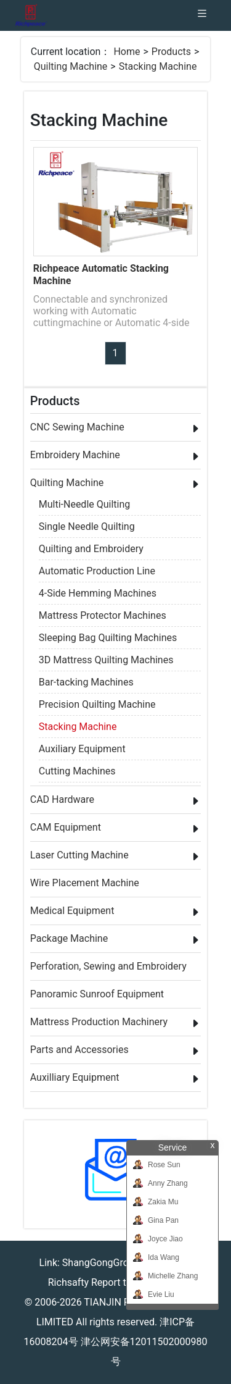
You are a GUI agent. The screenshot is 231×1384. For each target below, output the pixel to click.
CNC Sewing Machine (77, 427)
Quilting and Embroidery (91, 549)
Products (171, 51)
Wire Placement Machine (84, 883)
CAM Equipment (65, 827)
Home (126, 51)
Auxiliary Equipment (82, 749)
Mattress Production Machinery (99, 1022)
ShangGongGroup (101, 1263)
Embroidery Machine (75, 455)
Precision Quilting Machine (97, 704)
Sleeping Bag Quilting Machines (108, 638)
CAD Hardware (62, 799)
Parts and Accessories (79, 1049)
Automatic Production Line (97, 571)
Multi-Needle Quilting (85, 504)
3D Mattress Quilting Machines (106, 660)
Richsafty (68, 1282)
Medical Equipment (72, 910)
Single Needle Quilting (87, 526)
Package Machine (69, 938)
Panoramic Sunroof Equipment (97, 994)
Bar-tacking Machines (86, 682)
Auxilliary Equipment (75, 1077)
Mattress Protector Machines (102, 615)
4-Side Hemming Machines (97, 593)
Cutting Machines (77, 771)
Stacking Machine (158, 66)
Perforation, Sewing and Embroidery (108, 966)
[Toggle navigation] (202, 15)
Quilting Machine (71, 66)
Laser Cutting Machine (79, 855)
